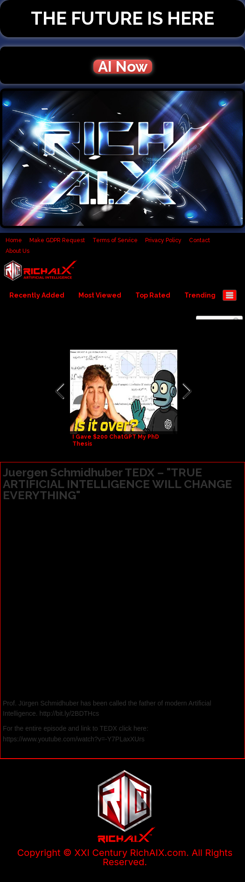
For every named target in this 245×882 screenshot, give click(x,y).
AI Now (122, 67)
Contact (199, 240)
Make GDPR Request (57, 240)
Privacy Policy (163, 240)
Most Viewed (99, 295)
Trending (200, 295)
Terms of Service (115, 240)
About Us (17, 251)
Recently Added (36, 295)
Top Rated (152, 295)
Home (14, 240)
